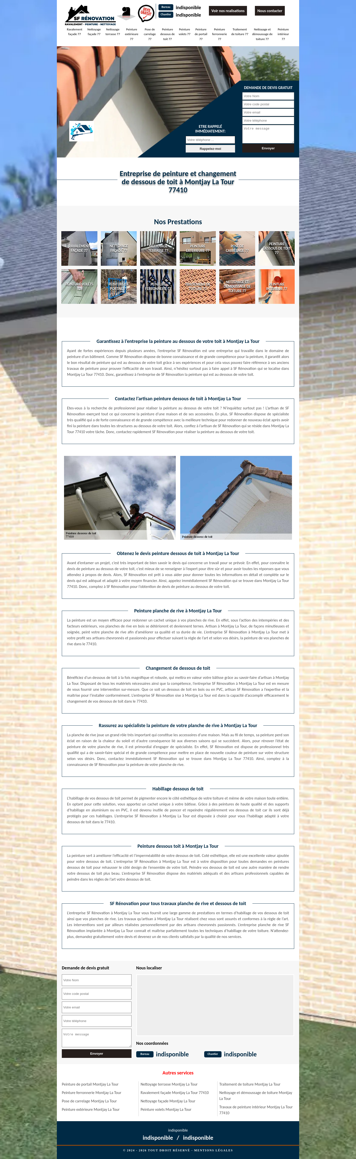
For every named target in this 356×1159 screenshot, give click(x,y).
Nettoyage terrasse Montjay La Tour (169, 1084)
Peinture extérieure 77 (131, 34)
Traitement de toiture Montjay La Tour (249, 1084)
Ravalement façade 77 (74, 31)
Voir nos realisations (228, 10)
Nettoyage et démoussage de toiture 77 (262, 34)
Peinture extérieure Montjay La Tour (91, 1109)
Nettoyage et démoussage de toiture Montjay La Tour (255, 1095)
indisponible (188, 7)
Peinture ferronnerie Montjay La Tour (91, 1092)
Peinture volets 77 (185, 31)
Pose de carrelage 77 (150, 34)
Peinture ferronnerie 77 (219, 34)
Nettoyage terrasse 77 (113, 31)
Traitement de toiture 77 (239, 31)
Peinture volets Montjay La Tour (166, 1109)
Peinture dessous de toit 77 (167, 34)
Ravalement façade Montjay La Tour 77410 (175, 1092)
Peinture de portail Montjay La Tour (90, 1084)
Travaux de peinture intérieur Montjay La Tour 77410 (256, 1110)
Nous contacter (269, 10)
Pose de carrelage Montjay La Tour (89, 1101)
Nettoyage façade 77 (94, 31)
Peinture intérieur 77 (283, 34)
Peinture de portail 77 (201, 34)
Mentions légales (213, 1150)
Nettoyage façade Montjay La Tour (168, 1101)
